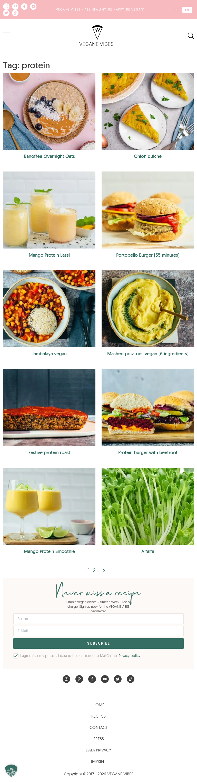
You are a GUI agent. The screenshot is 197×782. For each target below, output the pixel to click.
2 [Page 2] (94, 570)
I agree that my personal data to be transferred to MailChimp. (80, 655)
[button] (11, 770)
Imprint (98, 761)
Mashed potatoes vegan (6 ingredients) (148, 354)
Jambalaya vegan (49, 354)
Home (98, 704)
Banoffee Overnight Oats (49, 156)
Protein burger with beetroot (148, 452)
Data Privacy (98, 749)
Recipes (98, 716)
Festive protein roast (49, 452)
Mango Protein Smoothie (49, 551)
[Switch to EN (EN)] (187, 10)
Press (98, 738)
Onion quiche (148, 156)
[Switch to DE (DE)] (176, 10)
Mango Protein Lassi (49, 255)
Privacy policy (129, 655)
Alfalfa (147, 551)
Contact (99, 727)
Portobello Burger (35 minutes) (148, 255)
